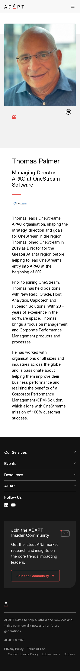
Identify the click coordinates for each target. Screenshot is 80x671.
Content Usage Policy (23, 654)
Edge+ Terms (51, 654)
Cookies (69, 654)
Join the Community (32, 575)
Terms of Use (36, 649)
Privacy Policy (13, 649)
